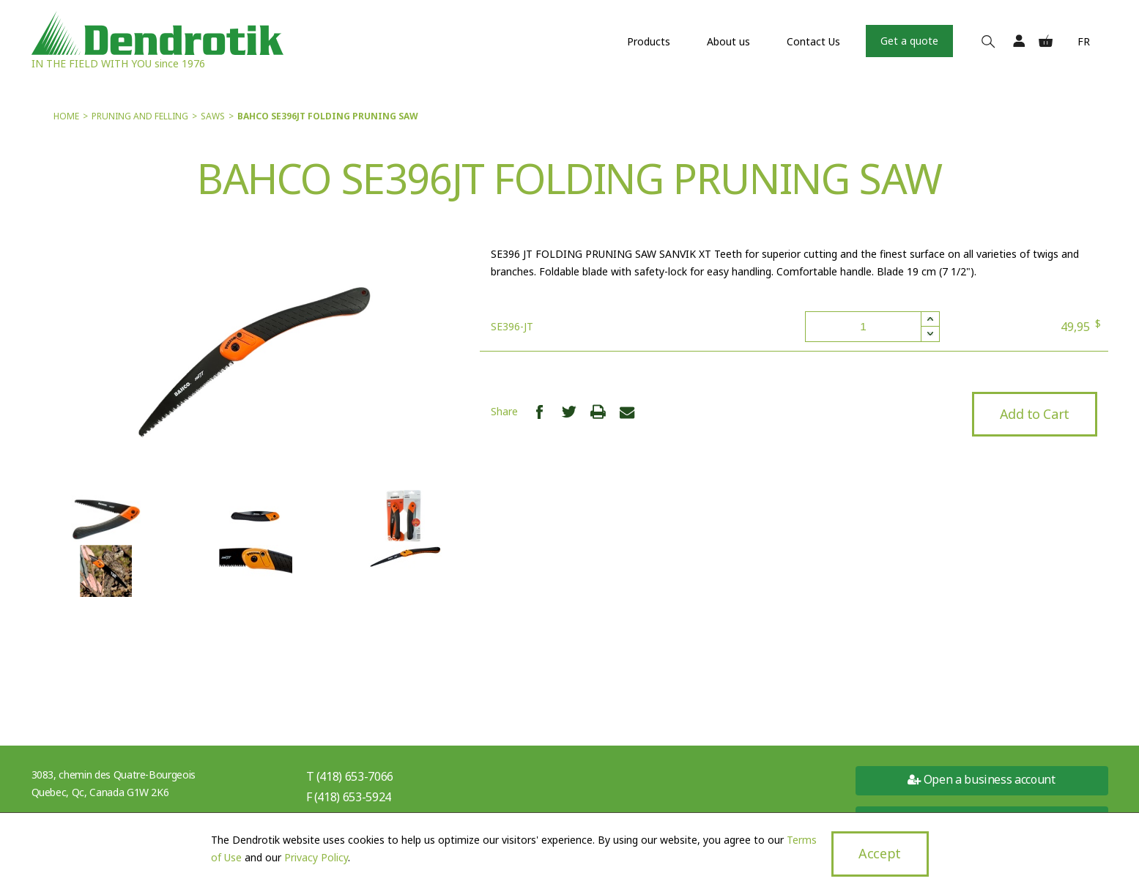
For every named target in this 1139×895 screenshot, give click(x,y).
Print (598, 411)
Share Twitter (568, 411)
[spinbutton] (872, 326)
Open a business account (981, 779)
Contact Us (813, 41)
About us (728, 41)
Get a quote (909, 41)
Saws (213, 116)
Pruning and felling (140, 116)
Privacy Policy (316, 857)
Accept (879, 853)
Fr (1083, 41)
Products (648, 41)
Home (66, 116)
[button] (930, 319)
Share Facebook (539, 411)
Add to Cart (1034, 414)
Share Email (627, 411)
